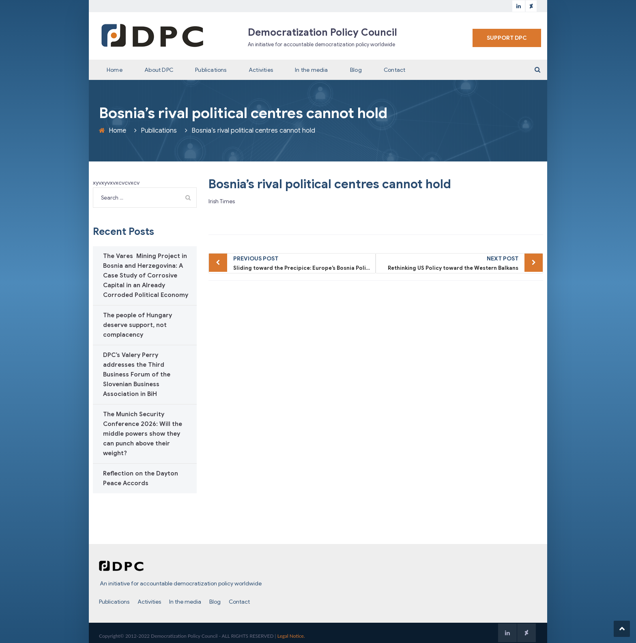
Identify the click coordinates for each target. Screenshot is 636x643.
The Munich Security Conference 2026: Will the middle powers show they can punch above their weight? (142, 434)
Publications (210, 69)
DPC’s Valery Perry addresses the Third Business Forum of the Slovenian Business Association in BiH (136, 374)
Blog (356, 69)
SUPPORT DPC (507, 37)
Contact (394, 69)
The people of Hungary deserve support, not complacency (137, 325)
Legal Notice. (291, 636)
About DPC (158, 69)
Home (114, 69)
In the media (311, 69)
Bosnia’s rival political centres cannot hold (329, 184)
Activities (261, 69)
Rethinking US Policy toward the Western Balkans (449, 262)
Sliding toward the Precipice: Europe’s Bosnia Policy (302, 262)
